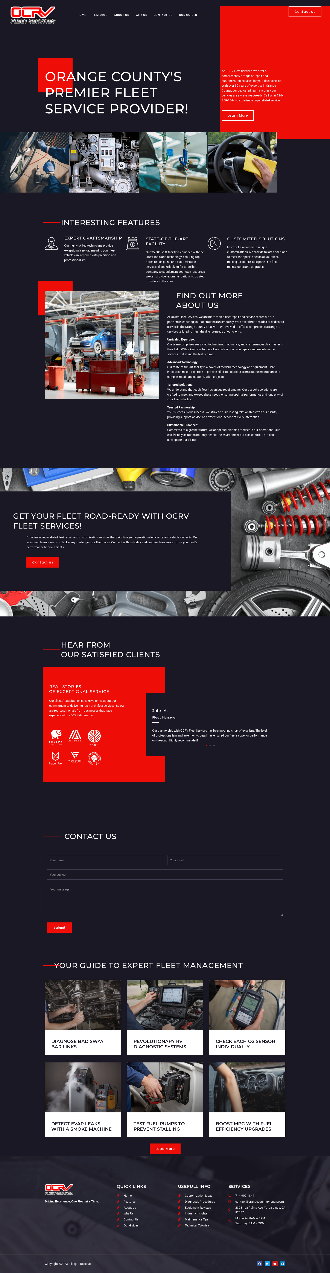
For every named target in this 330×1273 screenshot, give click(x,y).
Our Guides (188, 15)
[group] (210, 722)
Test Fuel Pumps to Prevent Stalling (159, 1126)
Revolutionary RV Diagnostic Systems (160, 1044)
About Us (121, 15)
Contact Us (163, 15)
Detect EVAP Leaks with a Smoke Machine (81, 1126)
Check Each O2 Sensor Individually (245, 1044)
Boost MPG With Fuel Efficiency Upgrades (244, 1126)
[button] (206, 745)
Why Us (141, 15)
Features (100, 15)
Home (82, 15)
